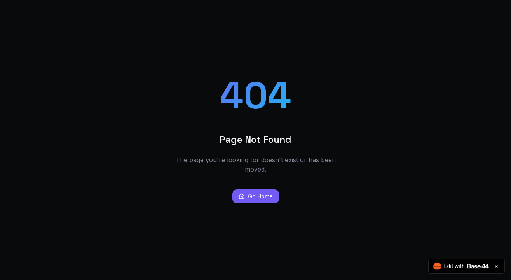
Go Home (256, 196)
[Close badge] (496, 266)
